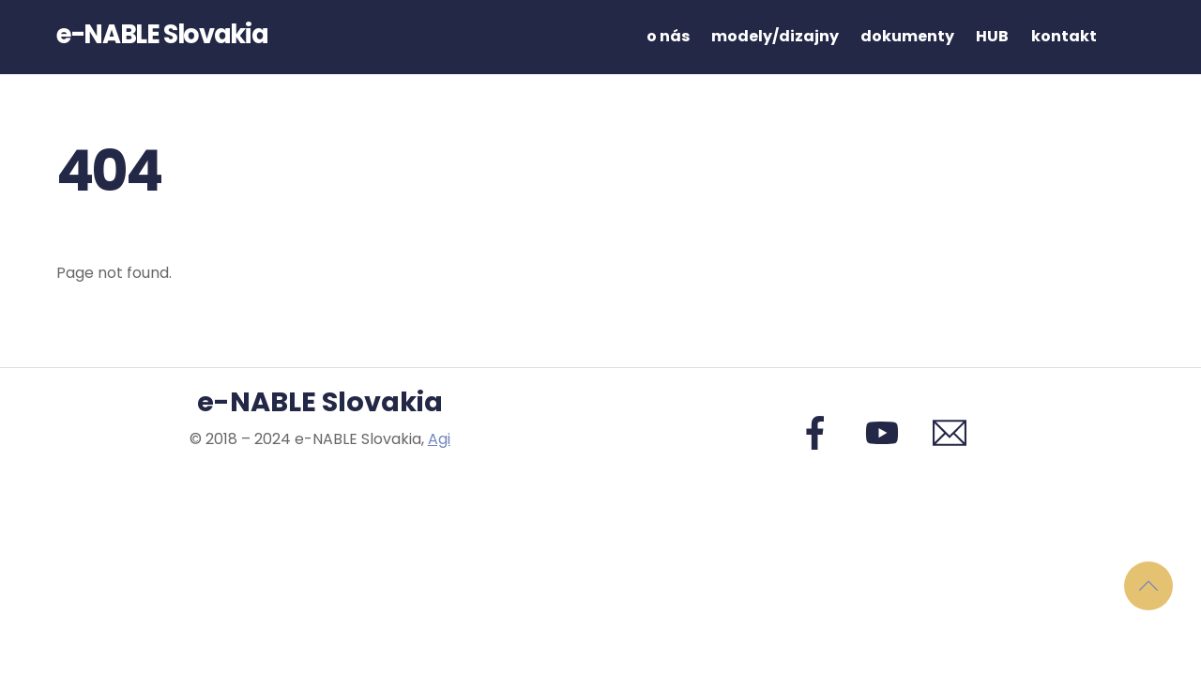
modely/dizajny (775, 36)
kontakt (1064, 36)
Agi (439, 439)
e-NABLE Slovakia (320, 402)
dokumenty (907, 36)
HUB (992, 36)
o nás (668, 36)
